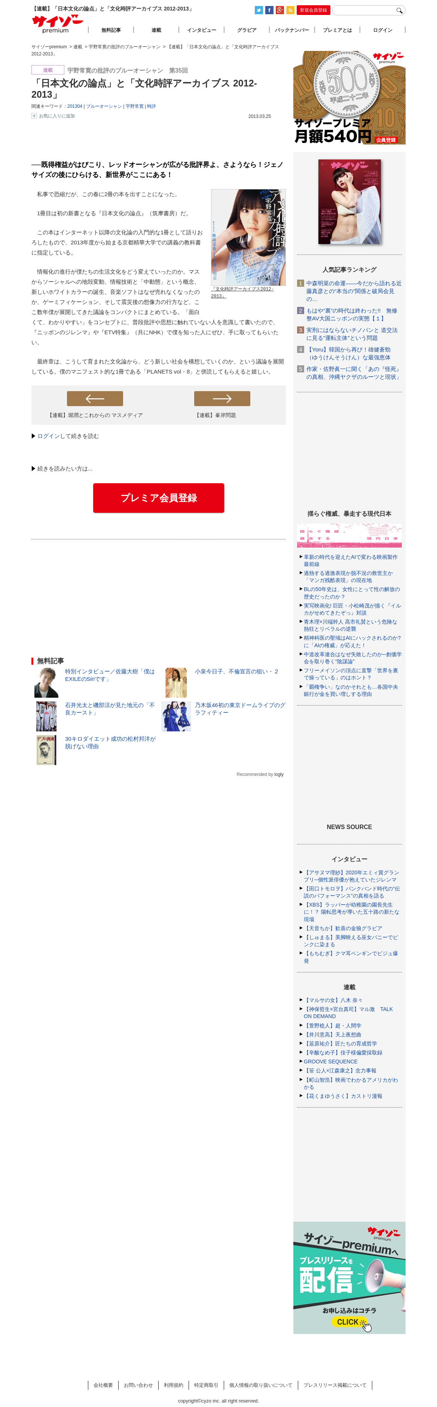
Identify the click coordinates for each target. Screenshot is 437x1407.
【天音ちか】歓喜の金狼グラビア (343, 928)
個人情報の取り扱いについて (261, 1385)
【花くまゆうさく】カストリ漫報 (343, 1096)
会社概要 (103, 1385)
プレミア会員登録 (158, 498)
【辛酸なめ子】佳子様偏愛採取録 (343, 1053)
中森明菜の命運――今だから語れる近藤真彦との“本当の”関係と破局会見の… (354, 291)
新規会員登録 (313, 10)
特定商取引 (206, 1385)
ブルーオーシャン (104, 106)
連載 (156, 30)
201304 (74, 106)
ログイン (48, 436)
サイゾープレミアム (58, 23)
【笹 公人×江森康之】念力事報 (340, 1070)
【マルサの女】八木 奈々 (333, 1000)
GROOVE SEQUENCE (331, 1062)
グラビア (247, 30)
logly (279, 774)
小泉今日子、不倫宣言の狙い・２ (237, 671)
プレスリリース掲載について (335, 1385)
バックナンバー (292, 30)
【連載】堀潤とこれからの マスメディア (95, 415)
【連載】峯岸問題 (215, 415)
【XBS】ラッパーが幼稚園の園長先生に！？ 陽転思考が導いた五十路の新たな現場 (352, 912)
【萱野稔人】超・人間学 (332, 1026)
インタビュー (201, 30)
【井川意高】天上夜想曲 (332, 1035)
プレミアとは (337, 30)
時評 (151, 106)
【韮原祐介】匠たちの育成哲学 (340, 1044)
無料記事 (111, 30)
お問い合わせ (138, 1385)
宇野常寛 (135, 106)
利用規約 (173, 1385)
